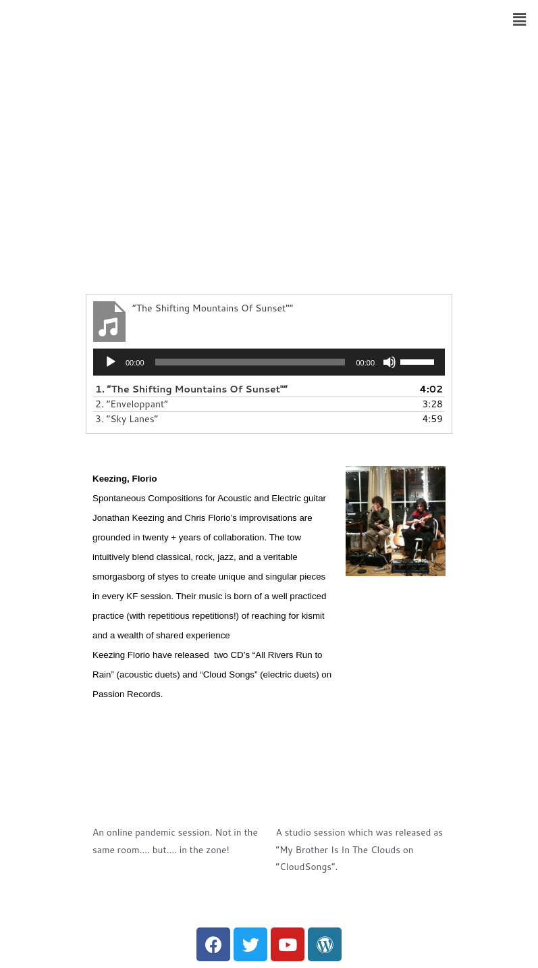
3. (126, 419)
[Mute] (389, 362)
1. (191, 389)
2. (131, 404)
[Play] (110, 362)
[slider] (250, 362)
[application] (269, 362)
